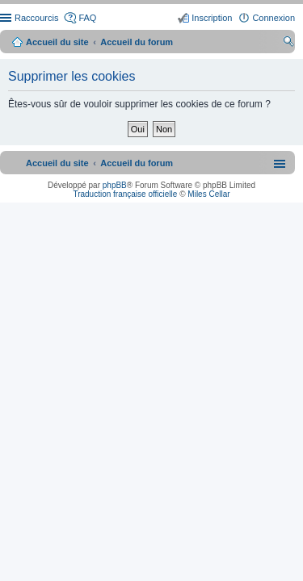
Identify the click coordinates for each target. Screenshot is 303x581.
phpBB (115, 185)
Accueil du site (57, 42)
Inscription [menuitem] (211, 18)
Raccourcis (36, 18)
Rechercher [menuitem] (288, 43)
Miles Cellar (208, 194)
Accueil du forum (136, 42)
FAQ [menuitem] (87, 18)
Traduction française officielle (125, 194)
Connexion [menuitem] (273, 18)
